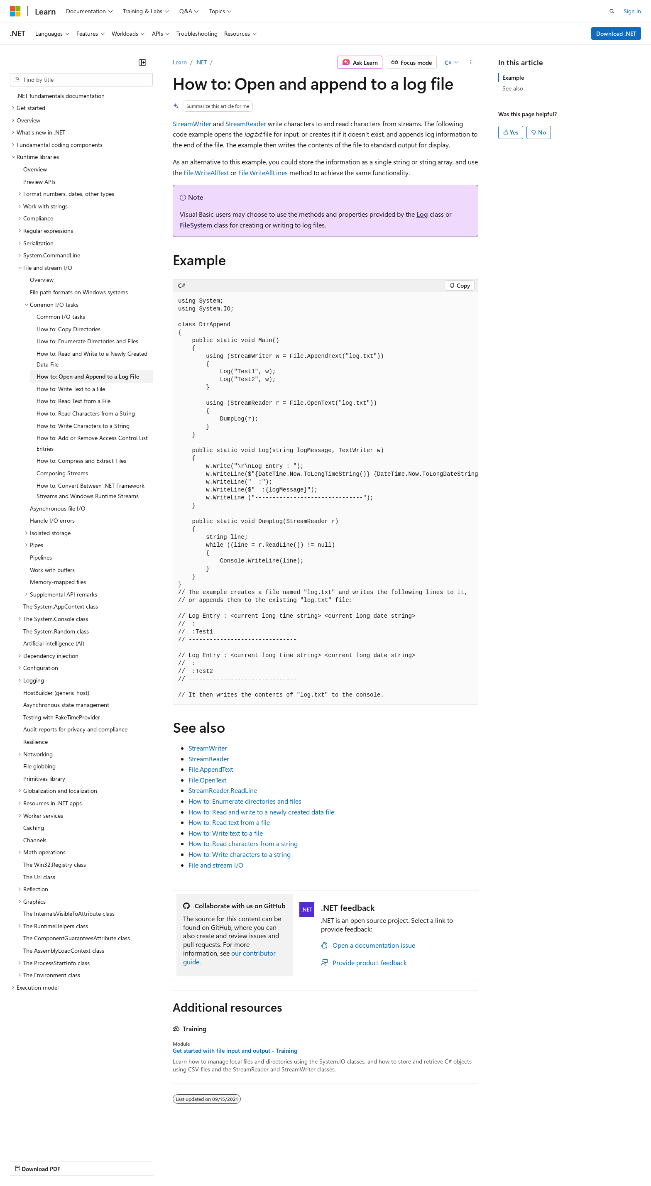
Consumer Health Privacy (238, 1161)
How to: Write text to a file (225, 833)
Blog (113, 1161)
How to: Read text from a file (229, 822)
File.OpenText (207, 779)
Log (422, 214)
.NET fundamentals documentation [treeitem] (61, 96)
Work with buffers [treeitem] (52, 570)
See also (512, 88)
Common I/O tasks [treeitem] (61, 316)
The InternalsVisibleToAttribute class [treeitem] (69, 913)
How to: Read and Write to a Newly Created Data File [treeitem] (92, 359)
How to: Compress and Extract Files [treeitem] (81, 461)
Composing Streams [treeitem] (62, 473)
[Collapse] (142, 62)
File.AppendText (210, 769)
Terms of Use (303, 1161)
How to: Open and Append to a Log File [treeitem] (88, 376)
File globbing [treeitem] (39, 766)
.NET (201, 62)
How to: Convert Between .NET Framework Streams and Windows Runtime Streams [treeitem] (90, 491)
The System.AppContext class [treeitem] (60, 606)
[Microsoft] (15, 11)
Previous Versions (75, 1161)
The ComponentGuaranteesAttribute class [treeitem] (76, 938)
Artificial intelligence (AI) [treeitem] (53, 643)
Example (513, 77)
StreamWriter (192, 123)
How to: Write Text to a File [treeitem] (71, 389)
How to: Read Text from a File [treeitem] (73, 401)
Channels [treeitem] (34, 840)
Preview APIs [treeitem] (39, 182)
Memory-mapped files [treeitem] (58, 582)
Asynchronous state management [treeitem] (66, 705)
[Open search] (612, 11)
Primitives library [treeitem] (44, 779)
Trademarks (344, 1161)
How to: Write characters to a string (239, 854)
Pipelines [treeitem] (41, 557)
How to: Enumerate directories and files (244, 801)
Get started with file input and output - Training (235, 1050)
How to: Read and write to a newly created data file (261, 811)
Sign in (632, 11)
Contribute (148, 1161)
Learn (180, 62)
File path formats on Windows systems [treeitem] (79, 292)
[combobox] (81, 79)
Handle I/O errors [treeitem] (52, 520)
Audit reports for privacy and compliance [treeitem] (75, 729)
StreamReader (245, 123)
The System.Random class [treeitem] (56, 631)
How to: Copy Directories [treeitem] (68, 329)
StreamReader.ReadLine (222, 790)
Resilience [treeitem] (35, 742)
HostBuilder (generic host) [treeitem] (56, 693)
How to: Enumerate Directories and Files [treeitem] (87, 341)
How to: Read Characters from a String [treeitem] (86, 413)
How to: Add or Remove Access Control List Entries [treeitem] (92, 443)
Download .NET (616, 33)
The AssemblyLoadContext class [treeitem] (63, 950)
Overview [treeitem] (35, 169)
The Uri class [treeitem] (39, 877)
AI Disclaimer (26, 1161)
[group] (325, 498)
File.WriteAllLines (263, 172)
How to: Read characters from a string (243, 843)
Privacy (181, 1161)
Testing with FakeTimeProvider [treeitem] (61, 717)
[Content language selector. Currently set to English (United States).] (48, 1140)
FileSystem (196, 224)
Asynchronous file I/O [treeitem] (58, 508)
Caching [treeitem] (33, 827)
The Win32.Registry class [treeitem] (54, 864)
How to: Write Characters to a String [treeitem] (83, 426)
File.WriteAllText (206, 172)
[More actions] (471, 62)
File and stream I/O (215, 865)
